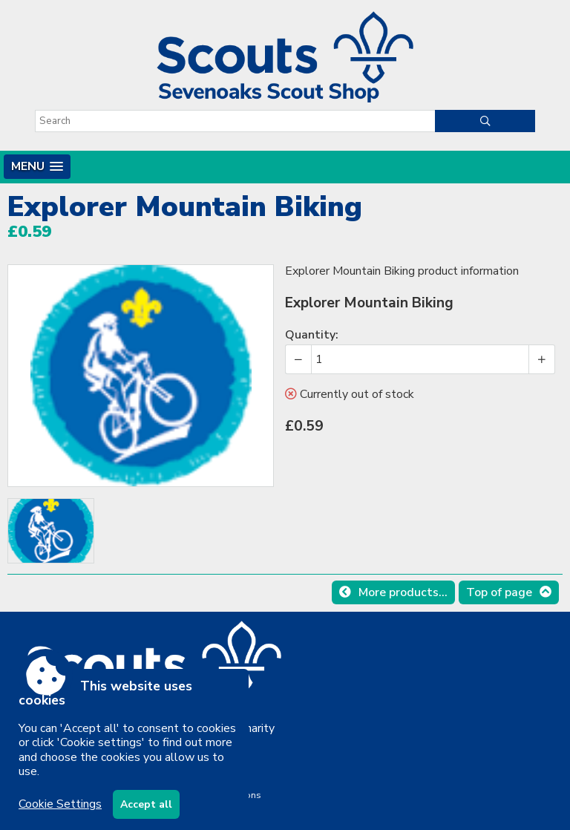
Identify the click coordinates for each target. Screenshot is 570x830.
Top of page (499, 592)
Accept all (146, 804)
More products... (403, 592)
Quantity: (311, 335)
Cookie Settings (60, 804)
